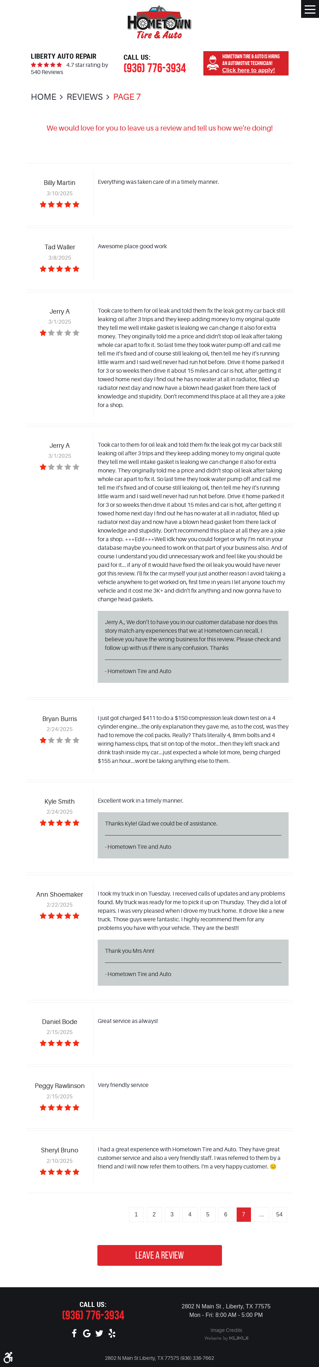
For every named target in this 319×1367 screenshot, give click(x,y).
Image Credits (226, 1330)
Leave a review (159, 1255)
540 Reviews (47, 72)
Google (87, 1334)
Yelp (112, 1334)
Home (43, 97)
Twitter (99, 1334)
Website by (226, 1338)
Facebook (74, 1334)
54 (279, 1214)
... (261, 1214)
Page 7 (127, 97)
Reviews (85, 97)
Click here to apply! (248, 70)
